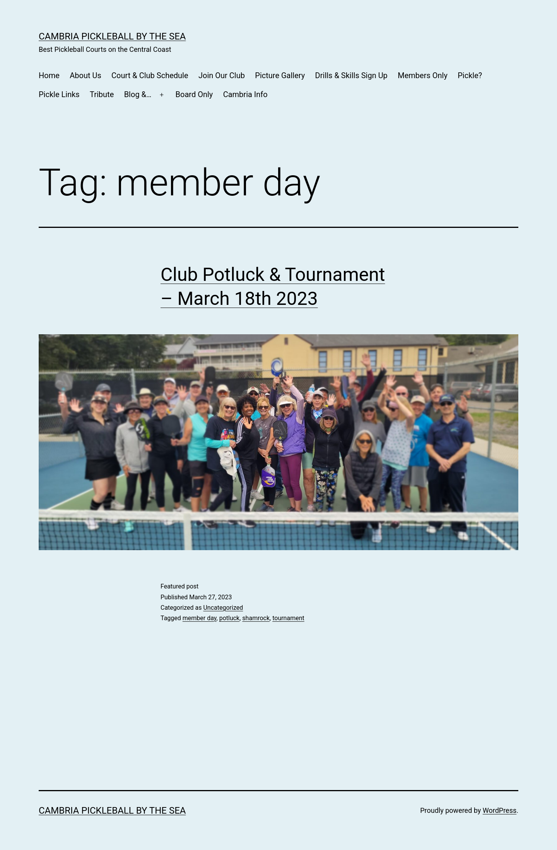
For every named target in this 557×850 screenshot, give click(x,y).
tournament (288, 618)
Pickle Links (59, 94)
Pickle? (470, 75)
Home (49, 75)
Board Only (194, 94)
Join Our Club (221, 75)
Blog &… (138, 94)
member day (200, 618)
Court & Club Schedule (149, 75)
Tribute (102, 94)
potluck (229, 618)
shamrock (256, 618)
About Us (85, 75)
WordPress (499, 810)
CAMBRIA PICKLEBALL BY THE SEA (112, 36)
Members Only (423, 75)
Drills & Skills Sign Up (351, 75)
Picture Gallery (280, 75)
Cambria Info (245, 94)
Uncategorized (223, 607)
